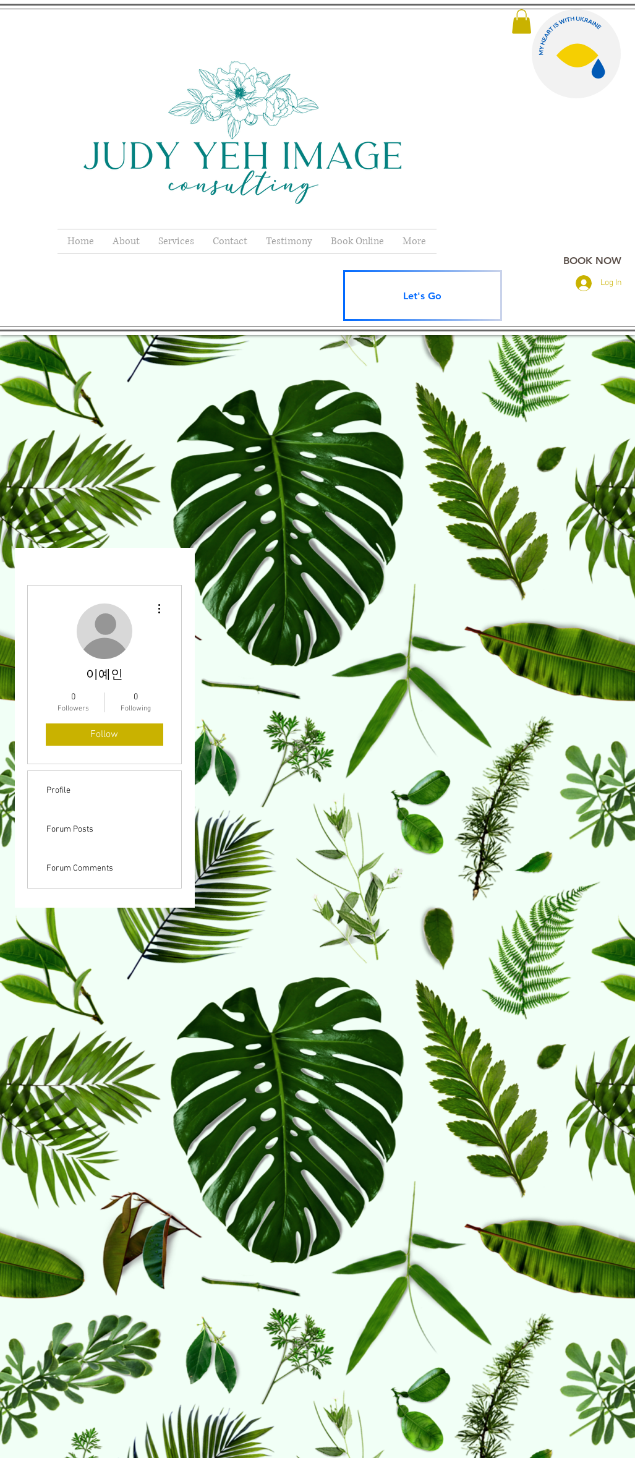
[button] (521, 21)
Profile (58, 790)
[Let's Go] (422, 295)
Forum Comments (79, 868)
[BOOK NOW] (592, 260)
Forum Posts (69, 829)
